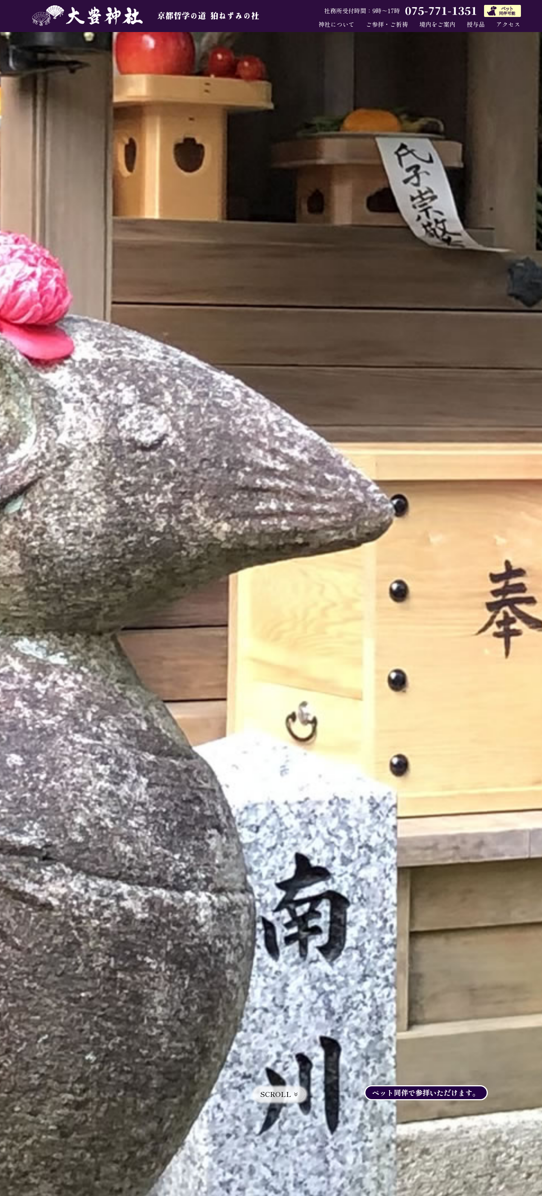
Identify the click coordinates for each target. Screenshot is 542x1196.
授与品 (476, 24)
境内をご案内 (437, 24)
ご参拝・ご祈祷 (387, 24)
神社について (336, 24)
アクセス (508, 24)
